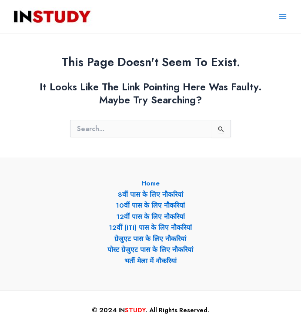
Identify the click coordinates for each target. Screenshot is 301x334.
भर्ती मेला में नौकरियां (150, 261)
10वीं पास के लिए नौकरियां (150, 205)
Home (150, 183)
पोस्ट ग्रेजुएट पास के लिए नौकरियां (150, 250)
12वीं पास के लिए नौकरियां (150, 217)
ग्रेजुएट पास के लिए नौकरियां (150, 239)
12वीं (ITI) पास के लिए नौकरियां (150, 227)
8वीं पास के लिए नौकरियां (150, 194)
